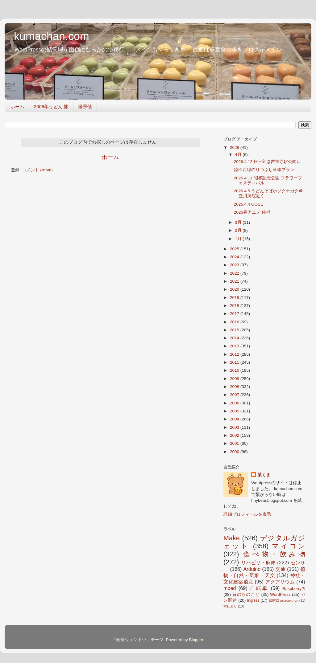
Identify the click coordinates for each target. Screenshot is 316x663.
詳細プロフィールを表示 (247, 514)
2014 (235, 338)
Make (231, 538)
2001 (235, 443)
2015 (235, 330)
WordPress (280, 594)
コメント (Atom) (37, 170)
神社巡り (230, 606)
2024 (235, 257)
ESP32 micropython (283, 600)
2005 (235, 411)
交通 (280, 569)
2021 (235, 281)
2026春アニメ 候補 (252, 212)
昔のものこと (246, 594)
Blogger (196, 639)
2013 (235, 346)
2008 (235, 386)
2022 (235, 273)
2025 (235, 249)
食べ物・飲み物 (274, 554)
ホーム (17, 106)
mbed (229, 588)
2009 (235, 378)
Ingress (253, 600)
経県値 (85, 106)
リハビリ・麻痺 (258, 562)
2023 (235, 265)
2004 (235, 419)
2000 (235, 451)
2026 (235, 147)
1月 (239, 238)
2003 (235, 427)
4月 (239, 154)
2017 (235, 313)
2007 (235, 394)
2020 (235, 289)
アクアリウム (280, 581)
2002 (235, 435)
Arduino (251, 569)
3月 (239, 222)
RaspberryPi (293, 588)
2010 (235, 370)
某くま (263, 475)
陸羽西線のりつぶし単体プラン (264, 169)
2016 (235, 322)
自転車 (259, 588)
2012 (235, 354)
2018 (235, 305)
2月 (239, 230)
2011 (235, 362)
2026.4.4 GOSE (248, 204)
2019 (235, 297)
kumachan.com (51, 36)
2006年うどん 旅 (51, 106)
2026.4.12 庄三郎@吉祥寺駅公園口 (267, 161)
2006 (235, 403)
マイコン (288, 546)
